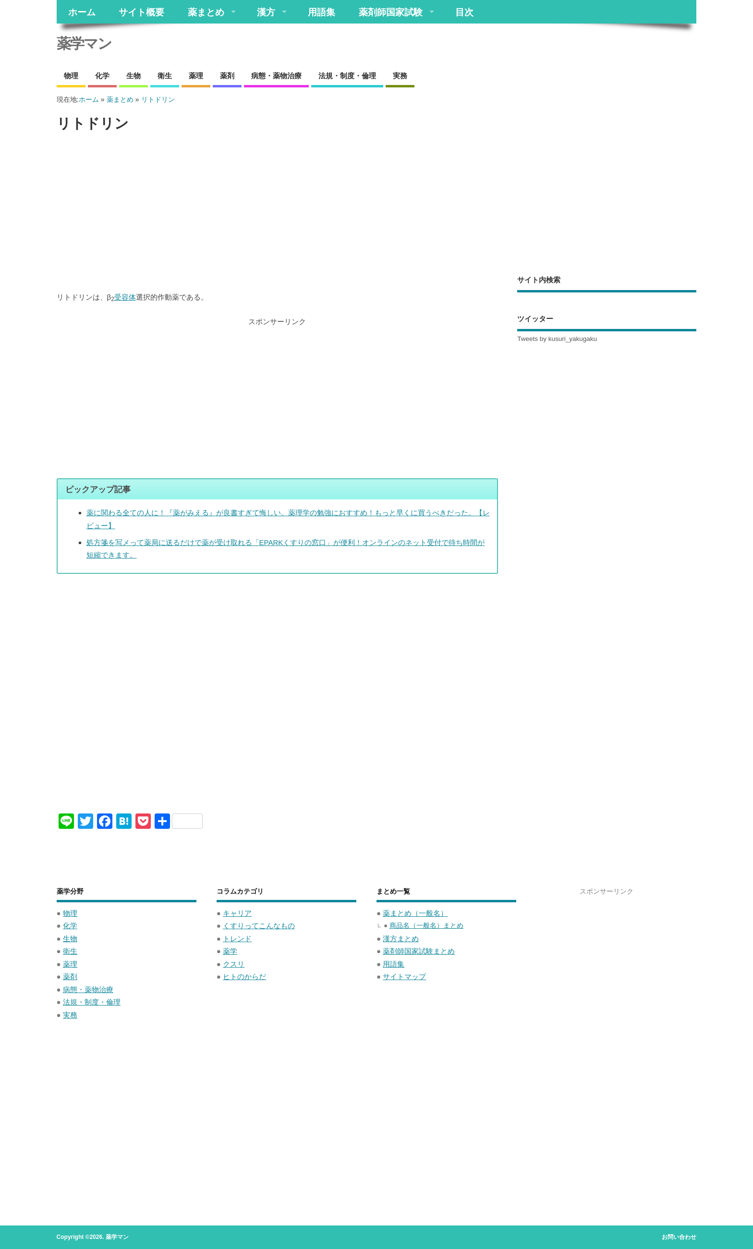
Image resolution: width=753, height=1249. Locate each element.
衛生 (165, 75)
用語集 (321, 11)
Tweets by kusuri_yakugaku (557, 338)
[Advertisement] (277, 212)
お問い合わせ (679, 1237)
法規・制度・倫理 (347, 75)
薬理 (196, 75)
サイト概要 (141, 11)
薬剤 (227, 75)
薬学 (230, 951)
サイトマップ (404, 976)
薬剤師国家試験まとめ (419, 951)
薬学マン (84, 43)
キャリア (237, 913)
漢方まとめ (401, 938)
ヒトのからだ (244, 976)
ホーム (82, 11)
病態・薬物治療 (276, 75)
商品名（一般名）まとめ (426, 925)
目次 (464, 11)
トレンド (237, 938)
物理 (71, 75)
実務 (400, 75)
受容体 (125, 297)
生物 (133, 75)
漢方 (266, 11)
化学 (102, 75)
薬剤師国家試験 (391, 11)
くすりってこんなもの (259, 926)
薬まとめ (206, 11)
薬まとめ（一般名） (415, 913)
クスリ (233, 964)
